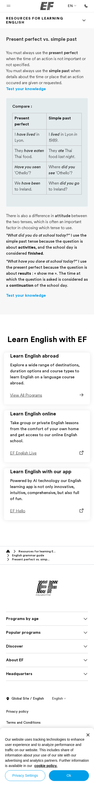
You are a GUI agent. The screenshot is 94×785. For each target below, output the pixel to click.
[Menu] (84, 20)
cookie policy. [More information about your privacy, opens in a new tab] (45, 766)
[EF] (47, 6)
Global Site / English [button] (25, 698)
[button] (8, 6)
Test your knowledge (26, 89)
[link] (41, 20)
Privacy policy (17, 711)
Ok (69, 775)
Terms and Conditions (23, 722)
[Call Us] (86, 6)
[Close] (87, 734)
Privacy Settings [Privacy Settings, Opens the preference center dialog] (25, 775)
